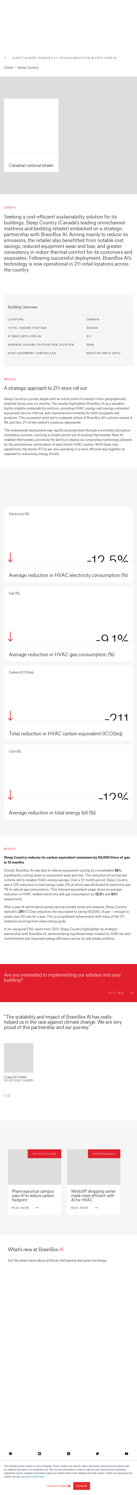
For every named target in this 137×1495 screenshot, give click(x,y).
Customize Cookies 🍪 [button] (59, 1486)
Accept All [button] (82, 1486)
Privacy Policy (37, 1476)
